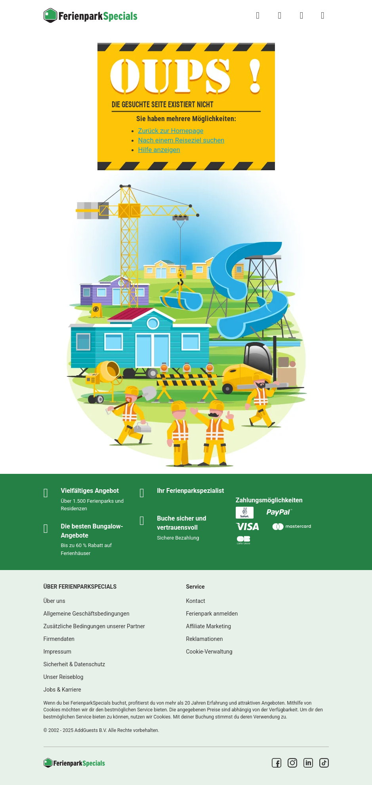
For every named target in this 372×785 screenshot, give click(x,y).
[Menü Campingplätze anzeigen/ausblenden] (322, 15)
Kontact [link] (195, 601)
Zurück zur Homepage (171, 131)
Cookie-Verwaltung (209, 651)
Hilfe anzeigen (159, 150)
